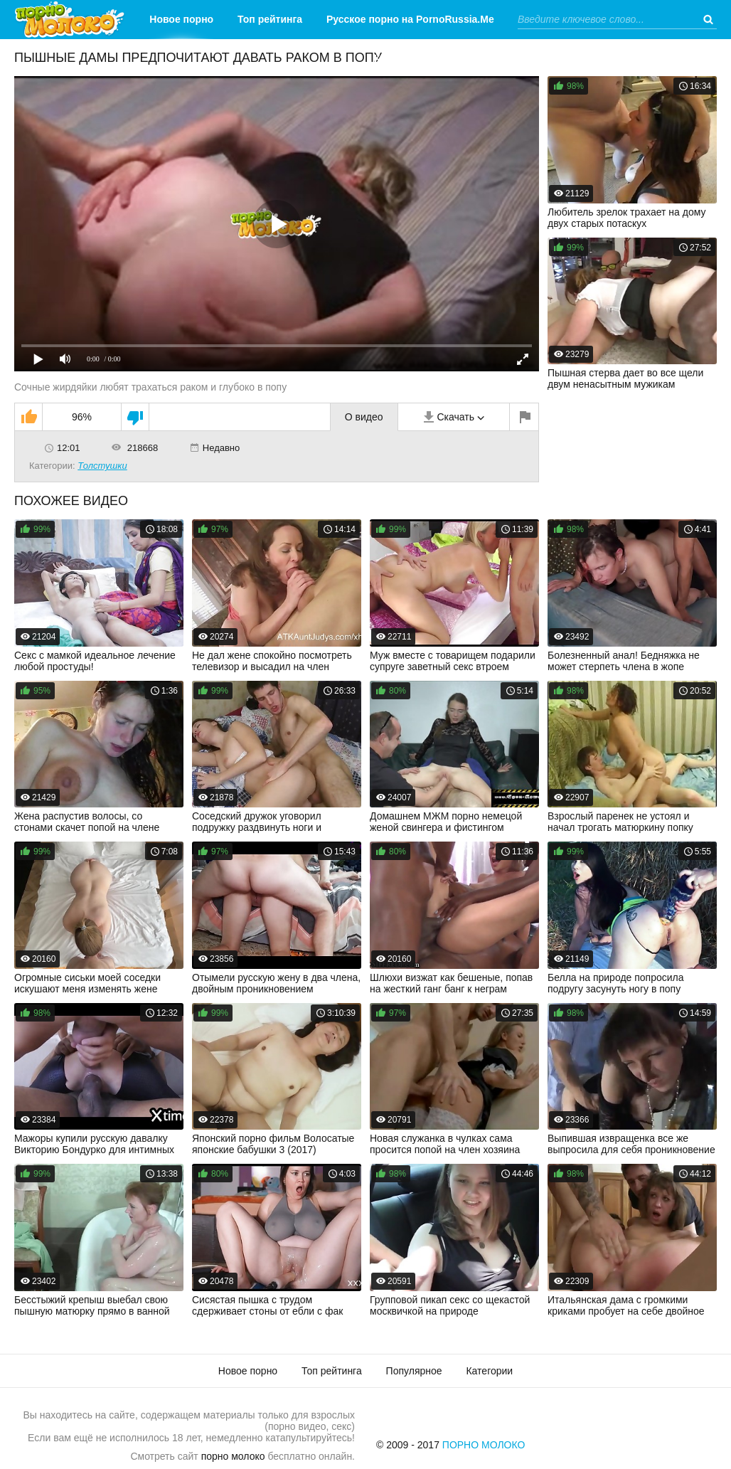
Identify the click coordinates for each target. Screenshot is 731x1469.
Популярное (414, 1371)
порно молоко (233, 1456)
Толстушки (102, 465)
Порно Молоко (483, 1445)
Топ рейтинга (270, 19)
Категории (399, 58)
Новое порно (181, 19)
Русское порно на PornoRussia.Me (410, 19)
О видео (364, 417)
